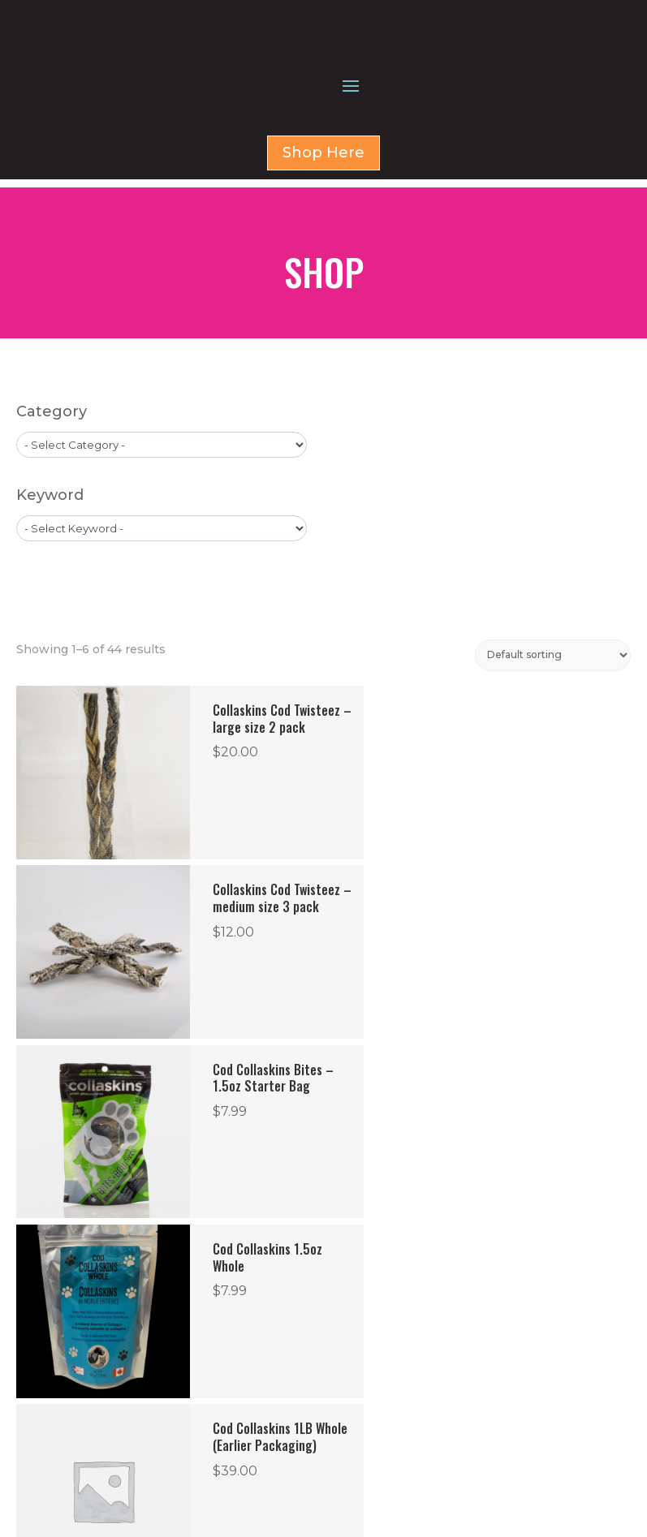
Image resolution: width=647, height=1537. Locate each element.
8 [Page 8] (412, 1258)
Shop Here (323, 240)
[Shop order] (553, 735)
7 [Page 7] (379, 1258)
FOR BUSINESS (394, 1418)
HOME (374, 1379)
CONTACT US (392, 1438)
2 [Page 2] (224, 1258)
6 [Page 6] (347, 1258)
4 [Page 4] (290, 1258)
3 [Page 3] (256, 1258)
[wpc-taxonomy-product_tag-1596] (161, 608)
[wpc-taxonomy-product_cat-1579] (161, 524)
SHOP (372, 1399)
